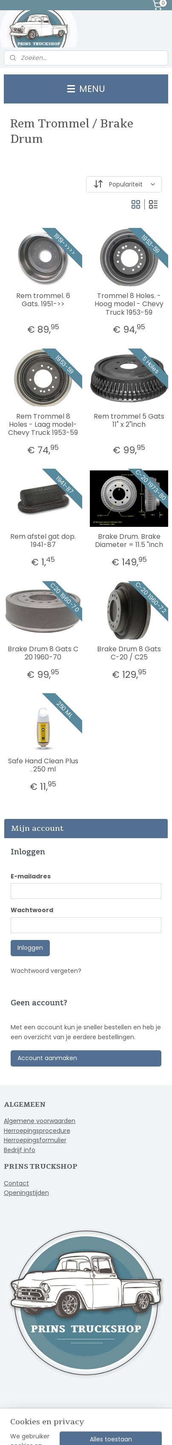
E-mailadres (31, 876)
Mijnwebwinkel (114, 1429)
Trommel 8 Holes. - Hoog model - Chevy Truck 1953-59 (129, 304)
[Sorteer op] (123, 184)
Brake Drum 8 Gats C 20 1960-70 (43, 653)
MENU (86, 89)
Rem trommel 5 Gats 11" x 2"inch (129, 420)
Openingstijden (26, 1192)
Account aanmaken (47, 1058)
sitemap (109, 1415)
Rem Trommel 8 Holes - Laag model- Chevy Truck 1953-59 (43, 424)
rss (126, 1415)
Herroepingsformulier (35, 1140)
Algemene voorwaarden (39, 1121)
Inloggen (30, 947)
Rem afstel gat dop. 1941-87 (43, 541)
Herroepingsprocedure (37, 1130)
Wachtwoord (32, 910)
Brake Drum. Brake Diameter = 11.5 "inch (129, 541)
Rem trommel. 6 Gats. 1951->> (43, 300)
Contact (16, 1183)
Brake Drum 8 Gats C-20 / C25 (129, 653)
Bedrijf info (19, 1150)
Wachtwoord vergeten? (46, 970)
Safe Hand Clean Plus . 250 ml (43, 765)
